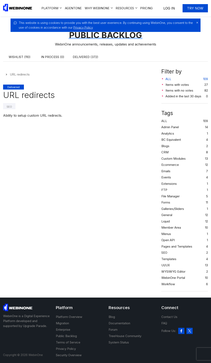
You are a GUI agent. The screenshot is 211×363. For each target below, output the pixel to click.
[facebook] (181, 331)
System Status (119, 342)
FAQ (164, 323)
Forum (113, 330)
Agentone (73, 8)
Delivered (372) (85, 57)
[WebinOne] (17, 10)
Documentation (119, 323)
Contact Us (169, 317)
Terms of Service (68, 342)
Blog (112, 317)
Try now (195, 8)
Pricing (146, 8)
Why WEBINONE (97, 8)
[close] (196, 23)
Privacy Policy (83, 27)
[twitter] (189, 331)
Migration (62, 323)
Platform (49, 8)
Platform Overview (69, 317)
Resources (125, 8)
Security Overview (69, 355)
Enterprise (63, 330)
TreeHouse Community (125, 336)
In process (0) (52, 57)
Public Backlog (66, 336)
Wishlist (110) (19, 57)
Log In (169, 8)
